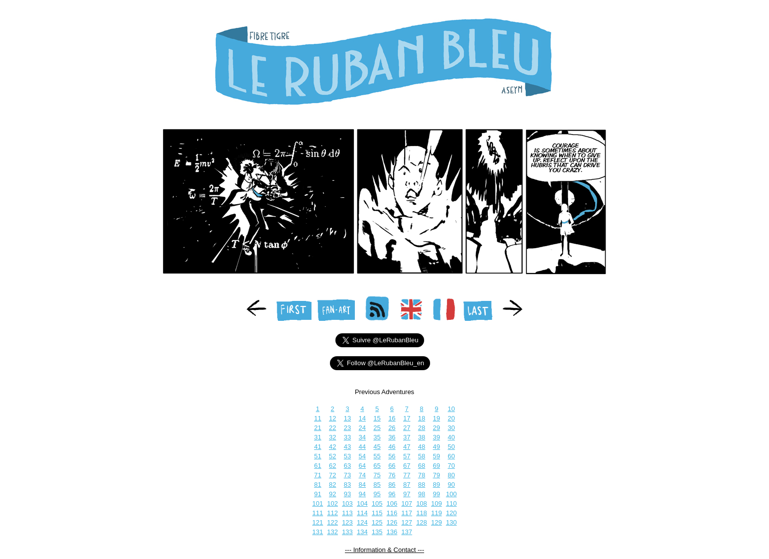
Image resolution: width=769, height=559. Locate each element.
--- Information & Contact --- (384, 550)
